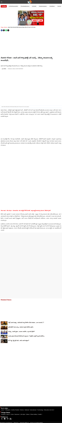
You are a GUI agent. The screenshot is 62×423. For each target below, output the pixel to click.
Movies (5, 27)
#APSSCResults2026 (13, 6)
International (33, 410)
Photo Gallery (33, 414)
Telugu (2, 27)
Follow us (4, 416)
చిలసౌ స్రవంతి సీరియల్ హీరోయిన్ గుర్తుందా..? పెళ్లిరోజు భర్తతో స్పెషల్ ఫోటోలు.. (26, 336)
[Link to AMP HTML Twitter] (2, 419)
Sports (8, 414)
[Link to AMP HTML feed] (10, 419)
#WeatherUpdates (43, 6)
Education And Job (49, 410)
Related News (6, 299)
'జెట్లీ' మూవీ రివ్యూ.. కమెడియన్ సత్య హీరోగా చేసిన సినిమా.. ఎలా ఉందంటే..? (26, 322)
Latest (2, 410)
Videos (28, 414)
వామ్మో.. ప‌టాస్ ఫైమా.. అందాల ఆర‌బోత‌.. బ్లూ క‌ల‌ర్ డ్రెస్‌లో (21, 331)
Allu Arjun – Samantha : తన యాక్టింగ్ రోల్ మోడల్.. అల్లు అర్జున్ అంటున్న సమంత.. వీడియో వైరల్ (29, 210)
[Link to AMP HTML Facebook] (5, 419)
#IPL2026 (34, 6)
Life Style (22, 414)
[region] (30, 44)
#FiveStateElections (25, 6)
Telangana (7, 410)
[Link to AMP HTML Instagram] (8, 419)
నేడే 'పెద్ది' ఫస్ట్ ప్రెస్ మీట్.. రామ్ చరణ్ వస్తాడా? (18, 340)
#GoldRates (52, 6)
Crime (12, 414)
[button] (1, 2)
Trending (3, 414)
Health (40, 414)
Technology (40, 410)
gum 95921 (4, 69)
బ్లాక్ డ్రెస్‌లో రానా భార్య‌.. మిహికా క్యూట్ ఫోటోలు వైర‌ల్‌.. (21, 327)
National (27, 410)
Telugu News (5, 412)
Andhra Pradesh (15, 410)
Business (17, 414)
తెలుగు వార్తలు (4, 408)
